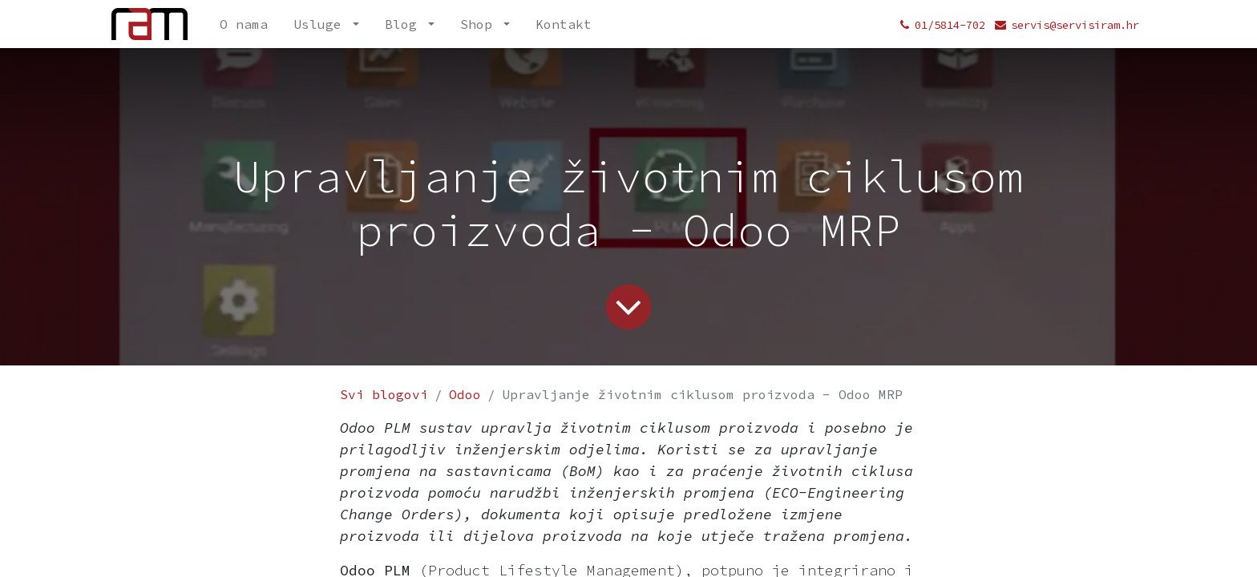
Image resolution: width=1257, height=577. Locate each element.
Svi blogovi (384, 394)
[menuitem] (244, 24)
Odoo (465, 394)
